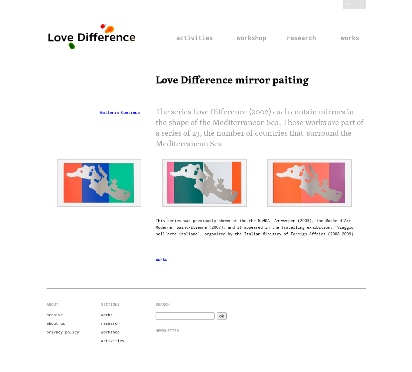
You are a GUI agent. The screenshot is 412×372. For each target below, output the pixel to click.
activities (194, 38)
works (350, 38)
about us (56, 323)
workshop (251, 38)
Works (161, 259)
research (301, 38)
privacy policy (63, 332)
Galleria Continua (120, 112)
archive (55, 315)
